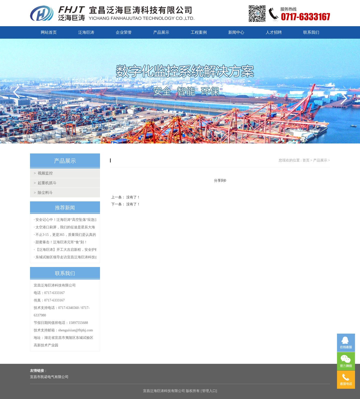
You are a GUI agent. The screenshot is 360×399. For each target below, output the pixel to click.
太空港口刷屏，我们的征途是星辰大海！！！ (71, 227)
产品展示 (161, 32)
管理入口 (209, 391)
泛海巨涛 (86, 32)
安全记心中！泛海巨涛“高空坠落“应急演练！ (70, 220)
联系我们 (311, 32)
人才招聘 (274, 32)
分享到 (219, 180)
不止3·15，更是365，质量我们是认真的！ (68, 235)
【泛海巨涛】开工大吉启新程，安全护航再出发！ (74, 250)
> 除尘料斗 (43, 193)
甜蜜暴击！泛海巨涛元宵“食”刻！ (62, 242)
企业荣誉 (124, 32)
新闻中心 (236, 32)
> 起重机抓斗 (45, 183)
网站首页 (49, 32)
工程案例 (199, 32)
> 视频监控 (43, 173)
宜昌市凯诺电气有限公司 (49, 377)
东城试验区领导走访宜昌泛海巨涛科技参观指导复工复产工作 (83, 257)
